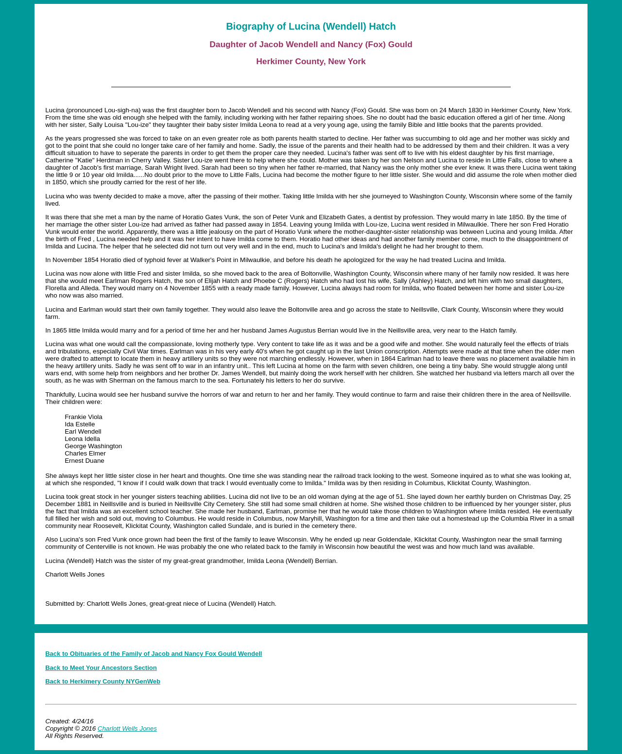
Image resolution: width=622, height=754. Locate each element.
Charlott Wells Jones (127, 728)
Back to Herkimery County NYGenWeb (102, 681)
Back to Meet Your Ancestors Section (101, 667)
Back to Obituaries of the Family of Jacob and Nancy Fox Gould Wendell (153, 653)
